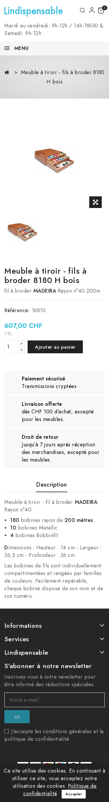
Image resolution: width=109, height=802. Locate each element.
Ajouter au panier (55, 346)
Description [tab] (51, 485)
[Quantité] (11, 346)
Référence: (17, 310)
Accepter (73, 794)
